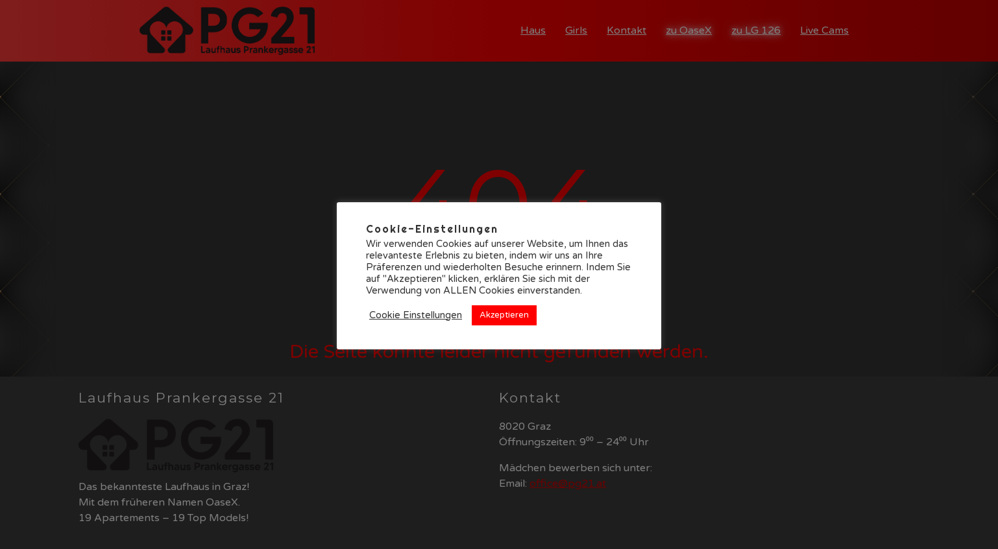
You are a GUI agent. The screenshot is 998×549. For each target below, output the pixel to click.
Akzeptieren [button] (504, 315)
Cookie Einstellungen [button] (415, 315)
